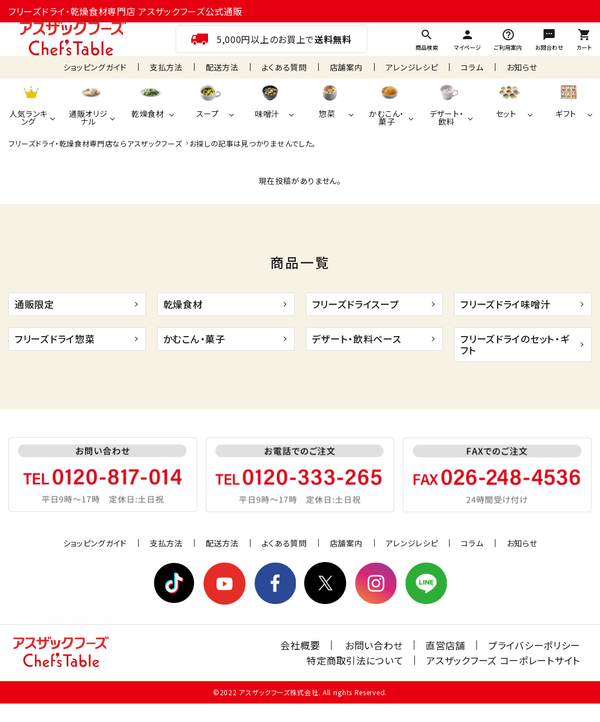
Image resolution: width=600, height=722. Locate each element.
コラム (472, 67)
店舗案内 (346, 67)
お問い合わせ (374, 645)
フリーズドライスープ (355, 304)
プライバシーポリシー (534, 645)
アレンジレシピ (412, 67)
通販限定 (34, 304)
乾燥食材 (183, 304)
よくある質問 (284, 67)
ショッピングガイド (95, 67)
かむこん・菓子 (194, 339)
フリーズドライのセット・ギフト (514, 344)
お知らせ (522, 67)
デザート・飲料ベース (356, 339)
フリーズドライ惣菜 (55, 339)
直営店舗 (445, 645)
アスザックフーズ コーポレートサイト (503, 660)
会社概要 (300, 645)
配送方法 (222, 67)
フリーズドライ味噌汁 (505, 304)
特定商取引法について (354, 660)
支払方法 (166, 67)
